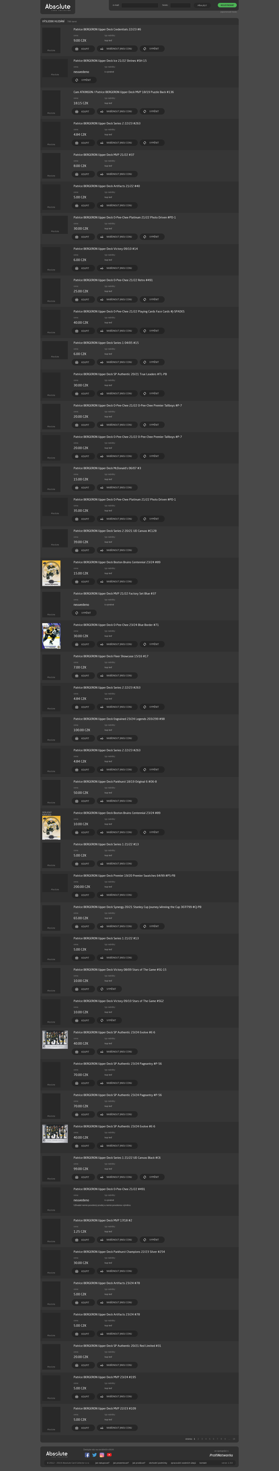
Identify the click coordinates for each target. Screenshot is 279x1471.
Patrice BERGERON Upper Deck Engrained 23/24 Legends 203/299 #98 (119, 719)
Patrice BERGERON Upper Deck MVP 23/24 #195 (105, 1377)
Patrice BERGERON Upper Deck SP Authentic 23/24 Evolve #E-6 (114, 1032)
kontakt (203, 1463)
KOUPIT (85, 48)
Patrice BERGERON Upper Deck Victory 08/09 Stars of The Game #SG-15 (120, 969)
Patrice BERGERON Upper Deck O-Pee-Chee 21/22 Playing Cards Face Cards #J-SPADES (129, 311)
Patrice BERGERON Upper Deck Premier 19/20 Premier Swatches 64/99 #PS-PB (124, 875)
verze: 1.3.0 (227, 1463)
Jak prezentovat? (121, 1463)
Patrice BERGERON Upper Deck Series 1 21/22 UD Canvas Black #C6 (117, 1157)
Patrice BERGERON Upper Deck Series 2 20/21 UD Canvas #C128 (115, 530)
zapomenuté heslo (228, 12)
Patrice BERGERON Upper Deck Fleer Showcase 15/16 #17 (111, 656)
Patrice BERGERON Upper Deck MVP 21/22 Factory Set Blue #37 (115, 593)
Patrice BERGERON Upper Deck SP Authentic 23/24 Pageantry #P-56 (118, 1063)
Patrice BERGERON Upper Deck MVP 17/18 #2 (103, 1220)
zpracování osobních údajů (183, 1463)
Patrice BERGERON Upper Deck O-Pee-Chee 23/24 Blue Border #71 (116, 624)
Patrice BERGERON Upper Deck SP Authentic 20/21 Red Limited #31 (117, 1345)
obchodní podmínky (158, 1463)
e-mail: (116, 5)
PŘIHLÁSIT (202, 5)
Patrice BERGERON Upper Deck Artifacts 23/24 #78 (107, 1283)
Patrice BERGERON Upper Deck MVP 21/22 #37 (104, 154)
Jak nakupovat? (102, 1463)
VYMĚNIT (154, 48)
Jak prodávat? (139, 1463)
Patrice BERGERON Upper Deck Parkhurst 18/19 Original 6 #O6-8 (115, 781)
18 (234, 1439)
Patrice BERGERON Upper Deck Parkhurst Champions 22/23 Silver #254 (119, 1251)
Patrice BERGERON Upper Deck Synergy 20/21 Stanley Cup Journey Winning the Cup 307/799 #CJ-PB (137, 907)
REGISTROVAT (227, 5)
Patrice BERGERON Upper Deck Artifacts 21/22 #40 (107, 186)
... (229, 1439)
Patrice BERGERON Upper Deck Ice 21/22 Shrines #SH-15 (110, 60)
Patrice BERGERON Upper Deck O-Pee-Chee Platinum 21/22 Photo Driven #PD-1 (125, 217)
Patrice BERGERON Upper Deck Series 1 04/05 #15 (106, 342)
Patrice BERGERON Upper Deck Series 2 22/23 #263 (107, 123)
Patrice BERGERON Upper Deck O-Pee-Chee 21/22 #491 (109, 1189)
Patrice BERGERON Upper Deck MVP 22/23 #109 (105, 1408)
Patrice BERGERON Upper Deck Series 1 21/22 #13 (106, 844)
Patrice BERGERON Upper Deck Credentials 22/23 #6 (107, 29)
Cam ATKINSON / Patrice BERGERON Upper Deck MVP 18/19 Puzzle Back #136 (124, 92)
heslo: (165, 5)
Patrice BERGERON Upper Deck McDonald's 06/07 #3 (107, 468)
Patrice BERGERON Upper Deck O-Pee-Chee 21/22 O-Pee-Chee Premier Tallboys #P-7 (128, 405)
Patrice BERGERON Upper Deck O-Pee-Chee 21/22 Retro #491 (113, 280)
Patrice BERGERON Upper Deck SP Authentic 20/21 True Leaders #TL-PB (120, 374)
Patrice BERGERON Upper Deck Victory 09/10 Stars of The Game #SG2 (119, 1001)
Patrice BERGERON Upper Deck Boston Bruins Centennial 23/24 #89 (117, 562)
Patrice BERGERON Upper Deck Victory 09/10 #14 (106, 248)
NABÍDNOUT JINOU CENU (119, 48)
